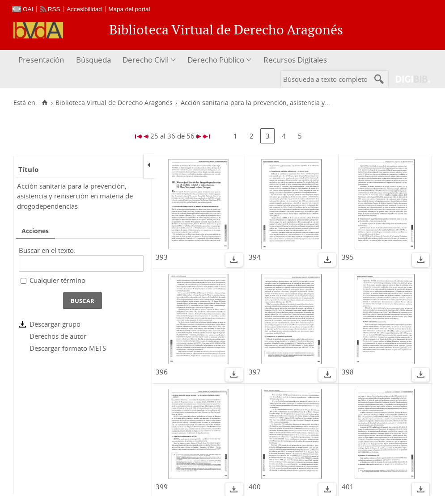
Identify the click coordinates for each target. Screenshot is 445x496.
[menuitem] (42, 60)
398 (348, 371)
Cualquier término (57, 280)
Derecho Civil (146, 60)
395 (348, 256)
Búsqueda (93, 60)
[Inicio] (44, 103)
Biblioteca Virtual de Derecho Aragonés (114, 103)
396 (162, 371)
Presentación (41, 60)
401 (348, 486)
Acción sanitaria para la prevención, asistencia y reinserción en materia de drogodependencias (75, 195)
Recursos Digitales (295, 60)
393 (162, 256)
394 (255, 256)
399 (162, 486)
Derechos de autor (58, 336)
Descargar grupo (55, 323)
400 (255, 486)
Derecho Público (215, 60)
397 (255, 371)
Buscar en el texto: (47, 250)
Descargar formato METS (68, 348)
